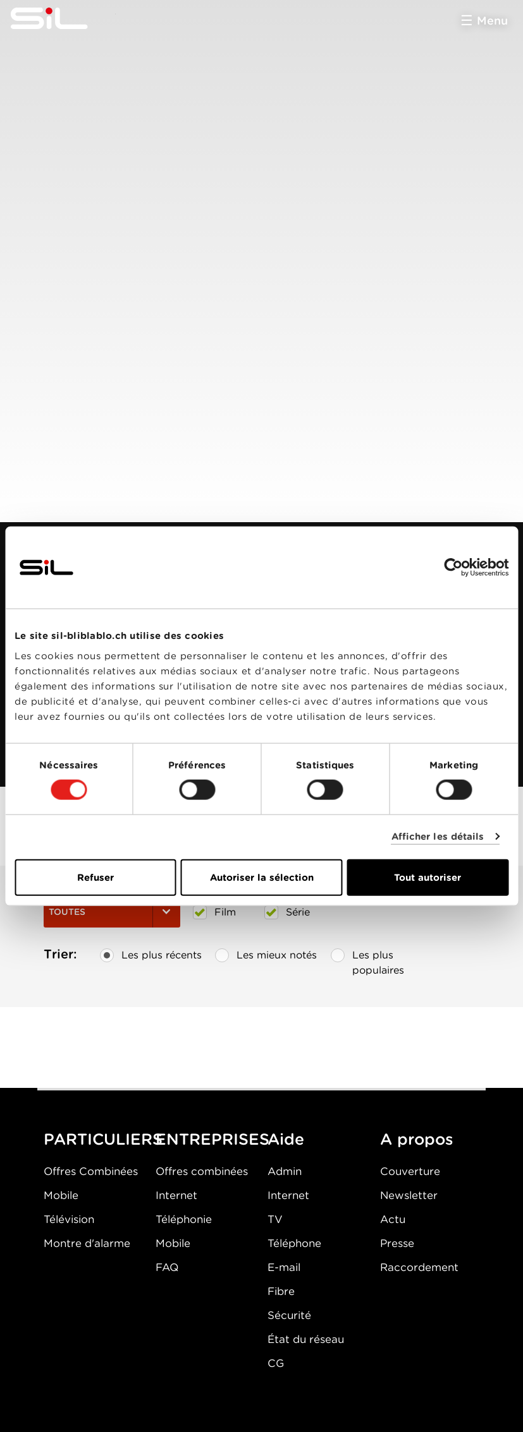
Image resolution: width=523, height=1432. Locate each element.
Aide (286, 1139)
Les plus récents (151, 955)
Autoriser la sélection (262, 877)
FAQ (167, 1267)
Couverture (410, 1171)
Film (214, 912)
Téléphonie (184, 1219)
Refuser (95, 877)
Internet (176, 1195)
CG (276, 1363)
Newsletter (409, 1195)
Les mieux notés (266, 955)
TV (275, 1219)
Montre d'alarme (87, 1243)
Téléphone (294, 1243)
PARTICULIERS (103, 1139)
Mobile (61, 1195)
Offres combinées (202, 1171)
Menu (492, 20)
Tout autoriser (427, 877)
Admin (285, 1171)
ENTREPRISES (212, 1139)
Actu (392, 1219)
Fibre (281, 1291)
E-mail (284, 1267)
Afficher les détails (437, 836)
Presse (397, 1243)
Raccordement (419, 1267)
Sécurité (289, 1315)
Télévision (69, 1219)
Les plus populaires (367, 960)
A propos (416, 1139)
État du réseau (306, 1339)
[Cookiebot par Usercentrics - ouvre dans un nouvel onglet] (453, 567)
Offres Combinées (91, 1171)
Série (287, 912)
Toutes (112, 912)
